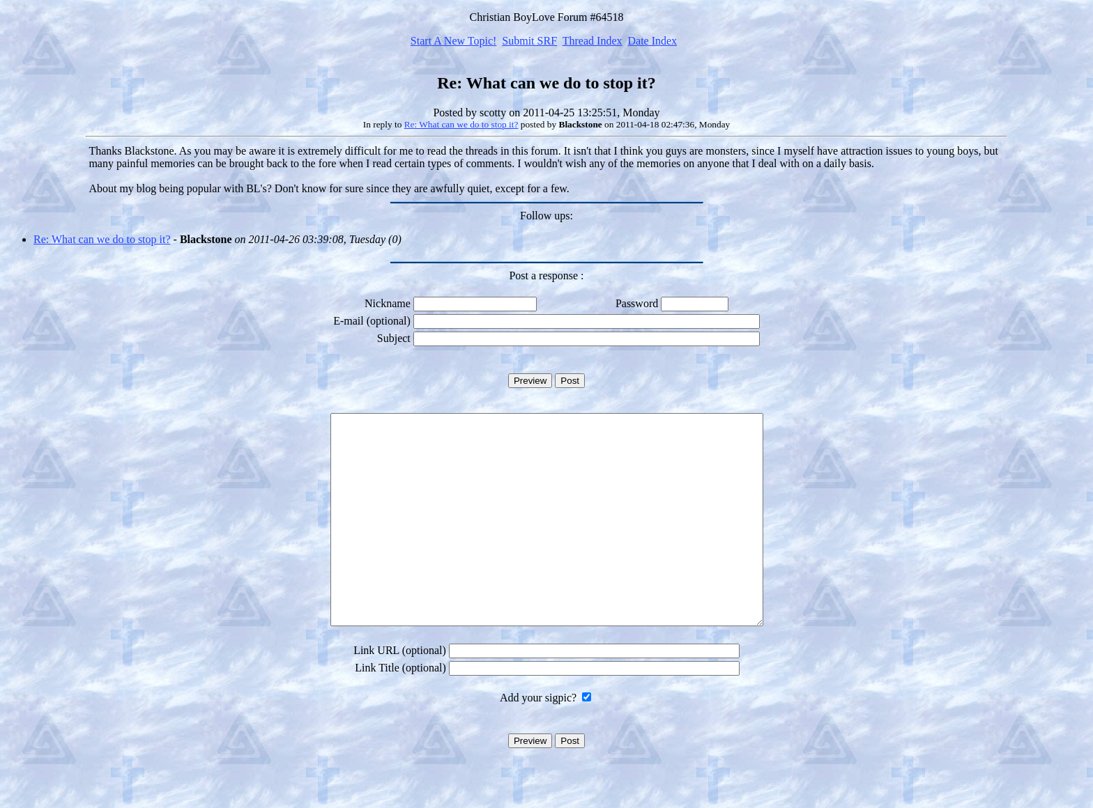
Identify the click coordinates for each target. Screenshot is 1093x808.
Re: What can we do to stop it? (461, 124)
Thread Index (592, 41)
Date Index (652, 41)
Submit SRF (529, 41)
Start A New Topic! (453, 41)
